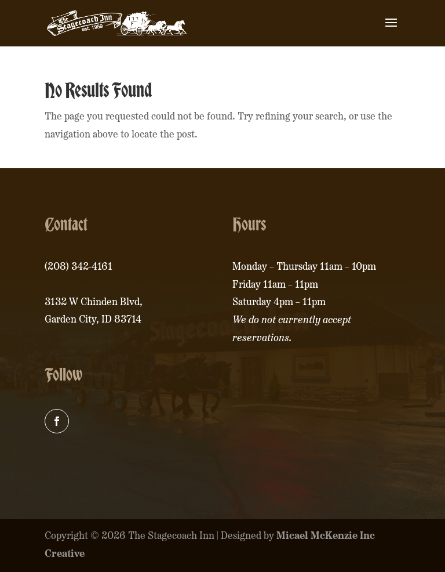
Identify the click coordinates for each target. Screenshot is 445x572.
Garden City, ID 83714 (93, 319)
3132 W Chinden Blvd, (94, 302)
